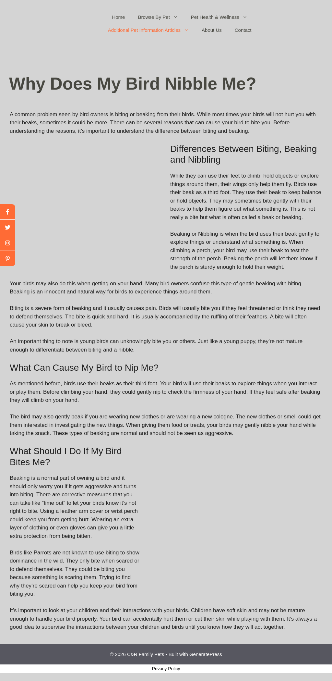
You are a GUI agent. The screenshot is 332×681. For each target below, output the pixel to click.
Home (118, 17)
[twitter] (7, 227)
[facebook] (7, 212)
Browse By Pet (161, 17)
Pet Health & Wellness (222, 17)
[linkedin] (7, 258)
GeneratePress (205, 654)
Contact (243, 30)
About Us (212, 30)
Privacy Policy (166, 668)
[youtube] (7, 243)
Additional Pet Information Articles (151, 30)
